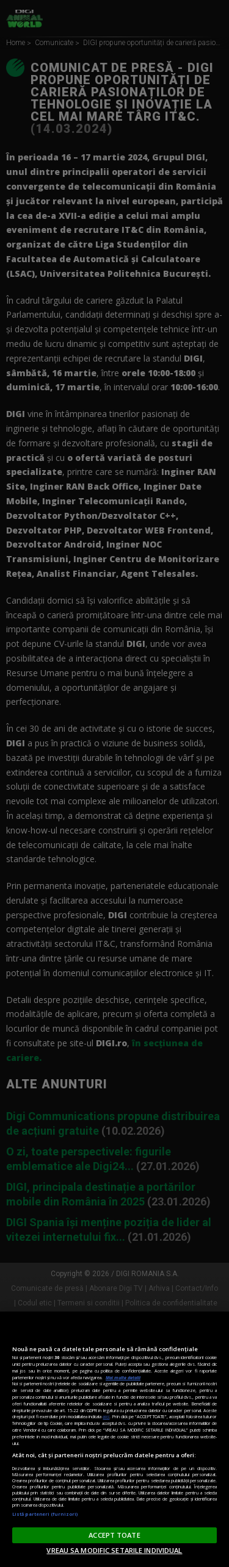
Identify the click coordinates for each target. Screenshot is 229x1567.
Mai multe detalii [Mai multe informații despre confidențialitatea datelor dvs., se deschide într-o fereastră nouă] (123, 1377)
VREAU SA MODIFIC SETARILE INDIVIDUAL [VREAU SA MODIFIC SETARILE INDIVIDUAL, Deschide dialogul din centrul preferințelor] (114, 1550)
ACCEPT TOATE (114, 1535)
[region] (114, 1439)
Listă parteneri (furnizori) (45, 1514)
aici (106, 1416)
